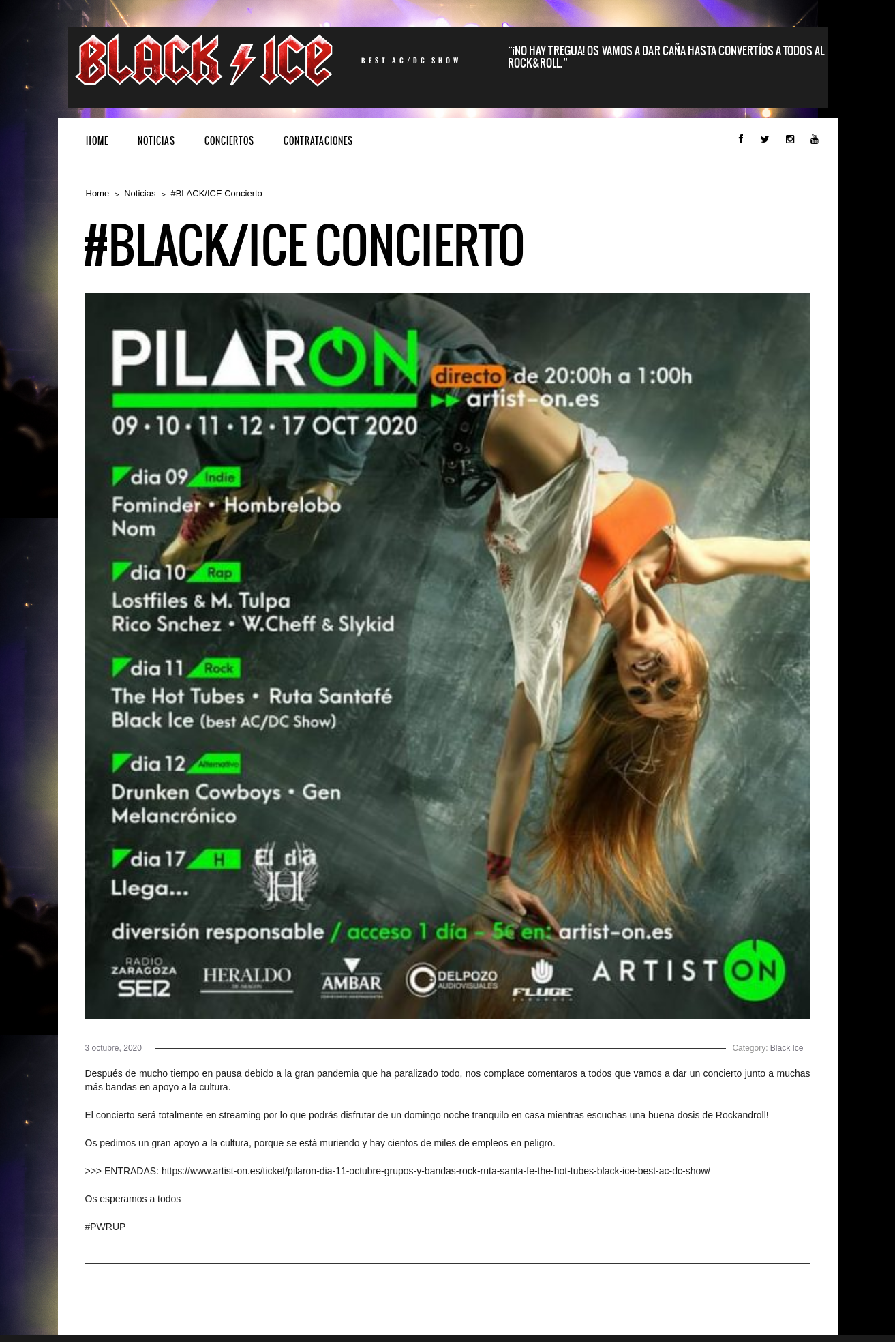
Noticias (156, 140)
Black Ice (787, 1048)
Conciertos (229, 140)
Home (97, 140)
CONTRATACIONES (318, 140)
